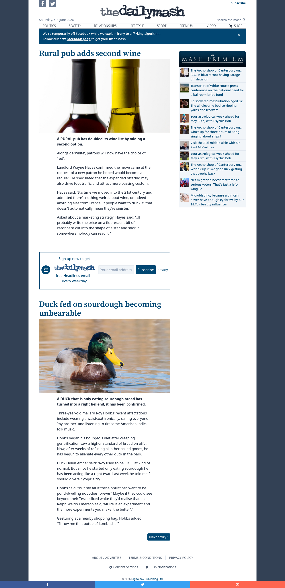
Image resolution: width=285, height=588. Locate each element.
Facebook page (79, 39)
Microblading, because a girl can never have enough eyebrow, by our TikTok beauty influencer (217, 199)
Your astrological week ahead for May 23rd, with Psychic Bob (215, 156)
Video (211, 26)
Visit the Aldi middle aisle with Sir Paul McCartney (215, 145)
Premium (186, 26)
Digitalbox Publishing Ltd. (147, 579)
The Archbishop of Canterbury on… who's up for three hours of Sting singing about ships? (216, 131)
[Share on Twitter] (142, 584)
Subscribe (146, 269)
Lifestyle (137, 26)
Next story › (158, 537)
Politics (49, 26)
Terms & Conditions (145, 557)
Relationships (105, 26)
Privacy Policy (181, 557)
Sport (161, 26)
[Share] (237, 584)
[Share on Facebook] (47, 584)
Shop (235, 26)
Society (75, 26)
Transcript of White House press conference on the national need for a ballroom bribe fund (217, 90)
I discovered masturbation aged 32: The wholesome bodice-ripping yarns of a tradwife (217, 105)
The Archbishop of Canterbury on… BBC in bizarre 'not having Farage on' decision (216, 74)
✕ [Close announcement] (239, 35)
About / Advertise (106, 557)
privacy (162, 270)
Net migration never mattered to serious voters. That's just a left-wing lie (215, 184)
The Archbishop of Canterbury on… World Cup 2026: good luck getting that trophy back (216, 169)
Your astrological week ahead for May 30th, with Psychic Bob (215, 118)
